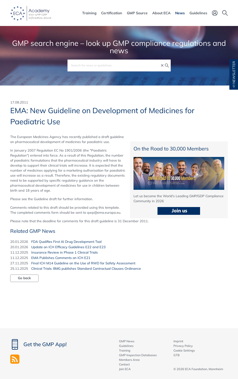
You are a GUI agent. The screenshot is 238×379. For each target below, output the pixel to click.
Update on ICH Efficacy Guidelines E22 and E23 (68, 247)
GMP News (126, 341)
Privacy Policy (183, 346)
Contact (124, 364)
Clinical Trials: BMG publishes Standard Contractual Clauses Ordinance (86, 268)
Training (124, 350)
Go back (24, 278)
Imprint (178, 341)
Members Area (129, 360)
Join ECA (125, 369)
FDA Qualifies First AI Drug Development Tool (66, 241)
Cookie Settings (184, 350)
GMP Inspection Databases (138, 355)
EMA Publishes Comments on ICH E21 (60, 258)
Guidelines (126, 346)
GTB (176, 355)
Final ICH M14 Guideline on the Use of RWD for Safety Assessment (83, 263)
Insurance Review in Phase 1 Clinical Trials (64, 252)
